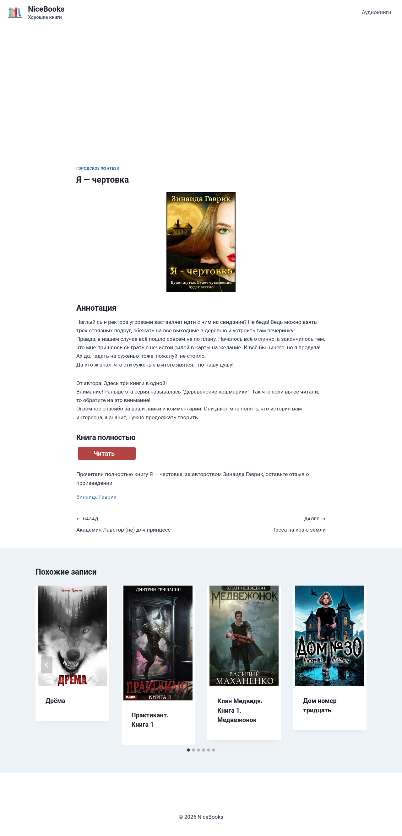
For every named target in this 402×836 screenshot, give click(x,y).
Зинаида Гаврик (96, 497)
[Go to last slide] (46, 664)
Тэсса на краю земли (266, 523)
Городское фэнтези (97, 168)
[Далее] (355, 664)
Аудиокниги (376, 12)
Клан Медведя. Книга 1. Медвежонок (240, 710)
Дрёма (55, 701)
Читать (104, 453)
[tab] (188, 750)
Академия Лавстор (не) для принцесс (136, 523)
